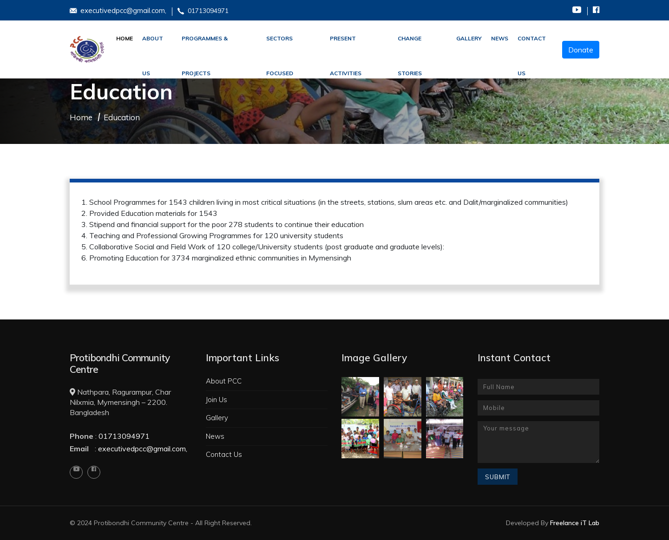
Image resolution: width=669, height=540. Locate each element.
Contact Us (532, 45)
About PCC (224, 381)
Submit (497, 477)
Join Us (216, 399)
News (499, 38)
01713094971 (203, 11)
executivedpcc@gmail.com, (118, 10)
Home (124, 38)
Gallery (217, 417)
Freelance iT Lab (574, 523)
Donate (580, 49)
